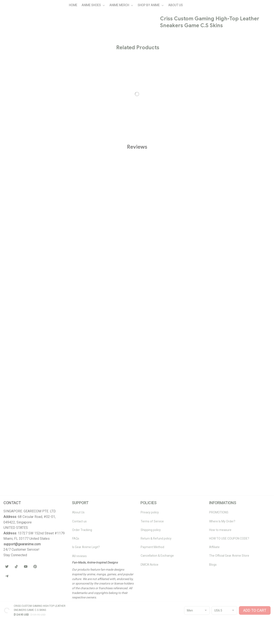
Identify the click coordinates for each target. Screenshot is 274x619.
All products (30, 25)
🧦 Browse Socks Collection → (212, 187)
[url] (22, 544)
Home (14, 25)
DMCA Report (12, 608)
